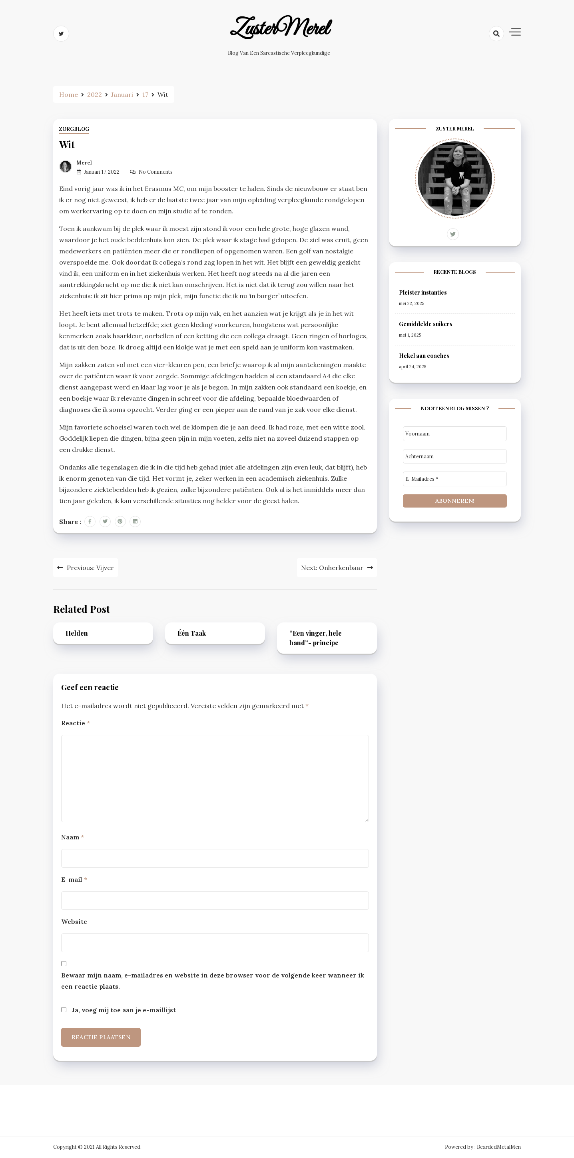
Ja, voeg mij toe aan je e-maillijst (118, 1010)
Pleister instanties (423, 292)
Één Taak (191, 633)
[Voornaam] (455, 433)
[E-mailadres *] (455, 479)
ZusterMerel (279, 29)
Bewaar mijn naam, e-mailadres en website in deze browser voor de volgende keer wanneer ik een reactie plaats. (212, 980)
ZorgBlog (74, 129)
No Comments (156, 172)
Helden (77, 633)
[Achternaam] (455, 456)
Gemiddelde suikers (425, 324)
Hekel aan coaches (424, 355)
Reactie (75, 723)
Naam (72, 837)
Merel (84, 163)
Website (74, 921)
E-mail (74, 879)
